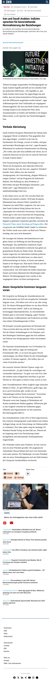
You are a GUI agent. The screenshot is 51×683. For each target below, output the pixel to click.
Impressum (8, 628)
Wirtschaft (6, 540)
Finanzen (6, 510)
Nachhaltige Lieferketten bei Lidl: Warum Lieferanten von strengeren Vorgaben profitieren (22, 531)
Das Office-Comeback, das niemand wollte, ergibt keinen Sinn (25, 551)
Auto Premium (11, 14)
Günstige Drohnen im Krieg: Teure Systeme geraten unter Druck (25, 541)
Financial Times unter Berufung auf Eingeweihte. (23, 224)
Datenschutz (8, 636)
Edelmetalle (33, 7)
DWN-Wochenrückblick (34, 10)
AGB (5, 631)
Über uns (7, 658)
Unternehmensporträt (10, 590)
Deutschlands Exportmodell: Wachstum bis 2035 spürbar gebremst (24, 602)
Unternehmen (7, 529)
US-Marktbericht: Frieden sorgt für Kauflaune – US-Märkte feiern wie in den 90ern (24, 571)
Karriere (6, 651)
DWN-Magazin (11, 10)
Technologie (7, 560)
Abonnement (8, 643)
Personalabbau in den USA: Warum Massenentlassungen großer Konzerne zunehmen (20, 581)
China (21, 10)
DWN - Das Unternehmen (12, 663)
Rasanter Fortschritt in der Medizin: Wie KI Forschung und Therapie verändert (22, 561)
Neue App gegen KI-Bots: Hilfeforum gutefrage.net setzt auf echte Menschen (23, 592)
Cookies (6, 646)
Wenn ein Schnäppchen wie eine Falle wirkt (23, 517)
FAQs (5, 634)
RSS (5, 648)
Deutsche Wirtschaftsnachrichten (13, 42)
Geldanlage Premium (19, 7)
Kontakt (6, 660)
